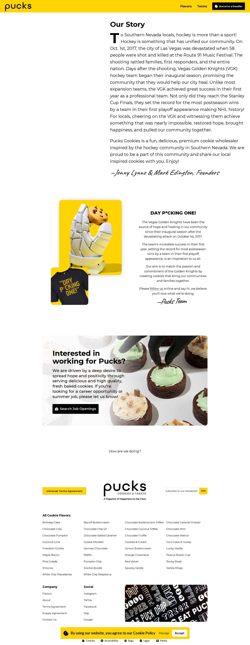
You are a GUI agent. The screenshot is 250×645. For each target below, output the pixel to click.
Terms (202, 6)
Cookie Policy (144, 633)
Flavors (186, 6)
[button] (125, 322)
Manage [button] (164, 633)
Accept (179, 633)
